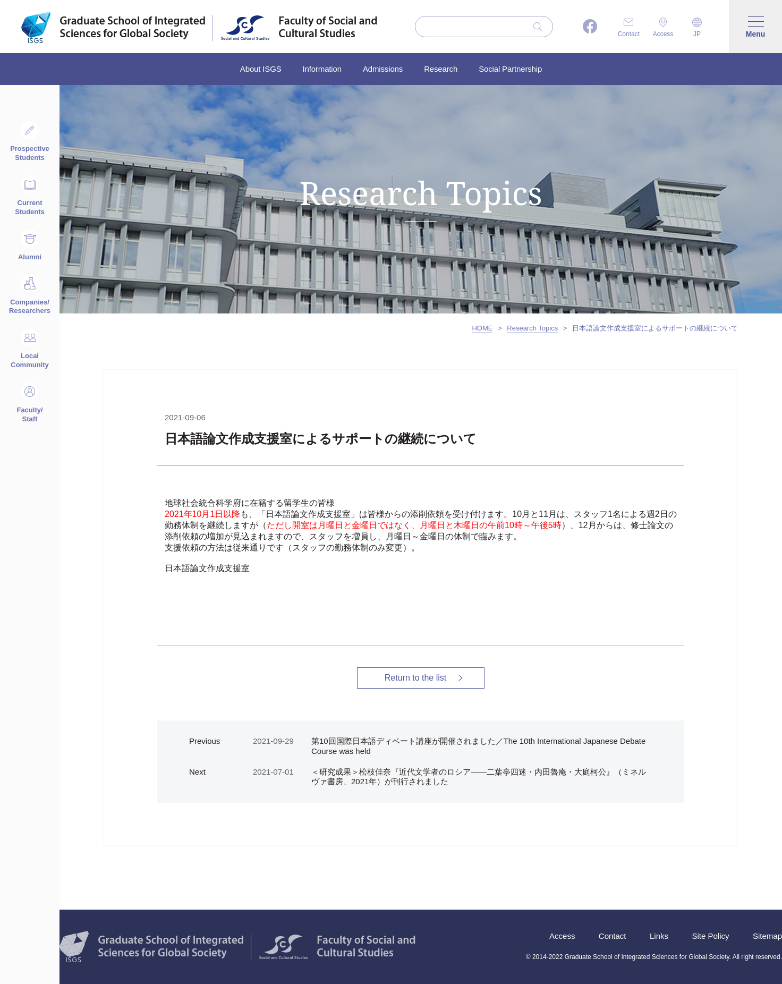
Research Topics (532, 328)
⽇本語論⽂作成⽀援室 (207, 568)
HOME (482, 328)
